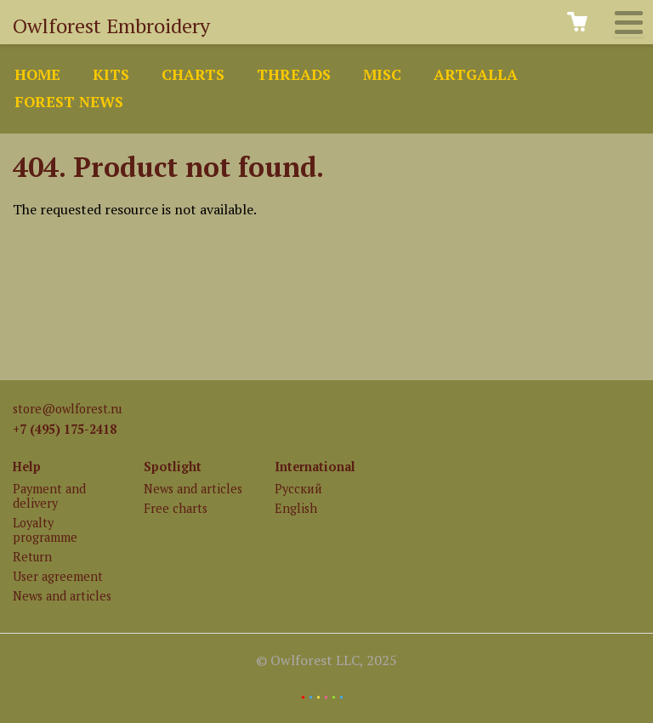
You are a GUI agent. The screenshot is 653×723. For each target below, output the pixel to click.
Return (32, 557)
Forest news (68, 101)
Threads (294, 74)
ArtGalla (476, 74)
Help (27, 466)
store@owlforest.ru (67, 409)
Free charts (175, 508)
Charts (193, 74)
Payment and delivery (49, 496)
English (296, 508)
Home (37, 74)
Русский (298, 489)
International (315, 466)
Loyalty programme (45, 530)
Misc (382, 74)
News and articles (62, 596)
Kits (111, 74)
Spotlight (173, 466)
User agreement (58, 576)
